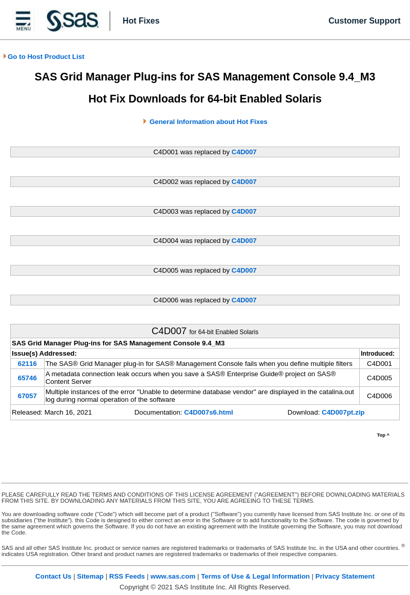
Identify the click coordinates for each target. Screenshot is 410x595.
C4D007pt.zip (343, 412)
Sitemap (90, 576)
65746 (27, 378)
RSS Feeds (127, 576)
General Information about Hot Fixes (209, 122)
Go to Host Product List (44, 56)
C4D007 (244, 152)
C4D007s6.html (208, 412)
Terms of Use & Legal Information (255, 576)
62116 (27, 363)
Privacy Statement (345, 576)
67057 (27, 396)
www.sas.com (173, 576)
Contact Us (53, 576)
